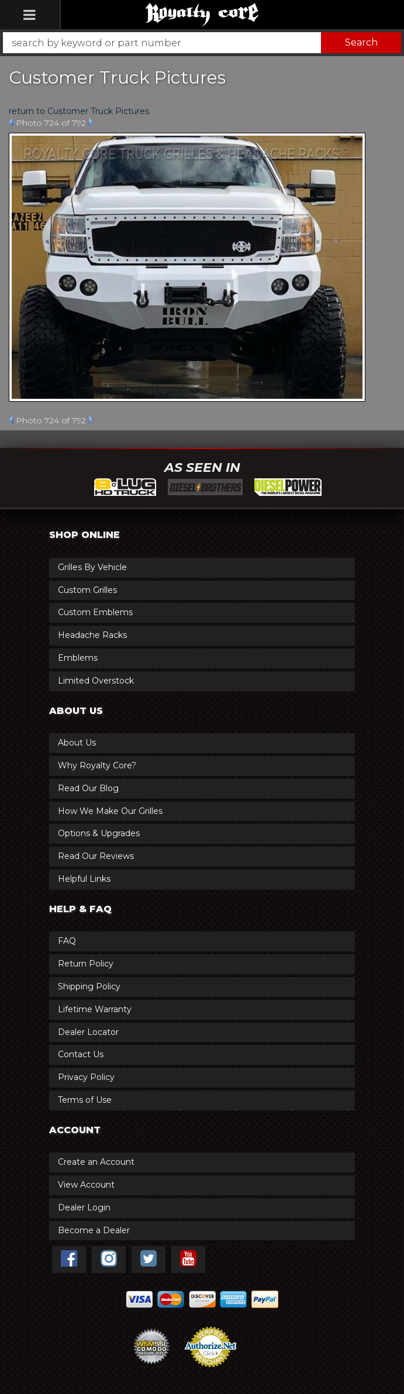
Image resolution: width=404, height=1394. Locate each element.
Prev (11, 122)
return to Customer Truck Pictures (79, 111)
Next (91, 122)
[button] (202, 42)
